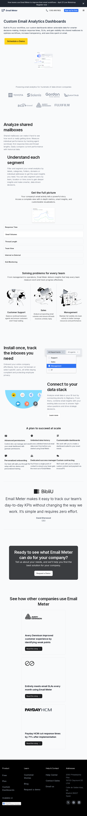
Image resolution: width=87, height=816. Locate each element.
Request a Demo (43, 573)
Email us (50, 786)
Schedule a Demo (16, 41)
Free (4, 775)
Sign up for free (71, 10)
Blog (26, 784)
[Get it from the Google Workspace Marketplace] (11, 803)
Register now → (42, 5)
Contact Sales (53, 780)
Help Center (52, 775)
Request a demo (32, 789)
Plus (4, 781)
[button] (83, 10)
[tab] (43, 227)
